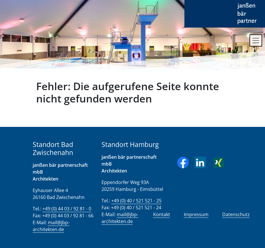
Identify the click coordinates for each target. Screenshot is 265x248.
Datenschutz (236, 214)
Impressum (196, 214)
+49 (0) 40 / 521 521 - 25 (136, 200)
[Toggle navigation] (256, 40)
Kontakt (161, 214)
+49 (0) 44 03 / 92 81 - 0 (66, 209)
